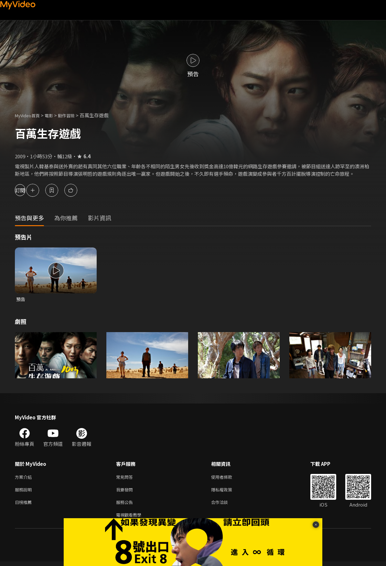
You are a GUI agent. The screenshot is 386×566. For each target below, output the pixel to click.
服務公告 (125, 505)
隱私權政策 (227, 491)
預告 (21, 299)
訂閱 (28, 190)
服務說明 (24, 491)
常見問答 (125, 478)
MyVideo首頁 (29, 115)
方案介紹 (24, 478)
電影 (54, 115)
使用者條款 (227, 478)
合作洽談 (224, 505)
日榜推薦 (24, 505)
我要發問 (125, 491)
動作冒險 (73, 115)
